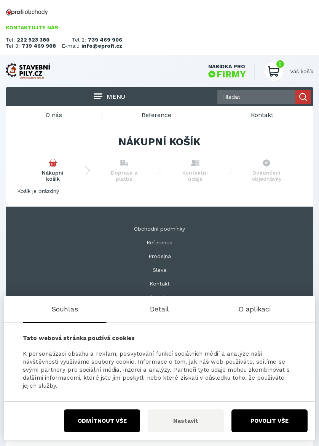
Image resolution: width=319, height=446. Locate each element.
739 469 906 (105, 40)
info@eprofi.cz (101, 46)
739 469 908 (39, 46)
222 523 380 (33, 40)
